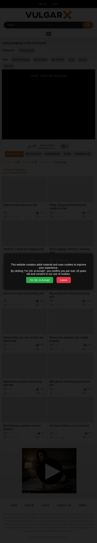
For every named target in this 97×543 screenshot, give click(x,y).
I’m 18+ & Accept (39, 280)
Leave (63, 280)
